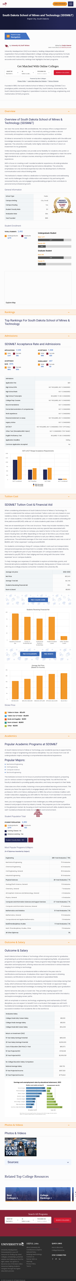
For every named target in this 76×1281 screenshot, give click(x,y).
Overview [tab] (38, 111)
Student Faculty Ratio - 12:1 (15, 838)
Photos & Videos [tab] (38, 1123)
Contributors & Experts (34, 1248)
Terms (29, 1264)
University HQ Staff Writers (20, 46)
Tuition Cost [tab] (38, 496)
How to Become (57, 1245)
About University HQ (33, 1245)
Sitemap (29, 1259)
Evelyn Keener (66, 46)
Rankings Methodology (34, 1252)
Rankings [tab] (38, 312)
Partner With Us (32, 1257)
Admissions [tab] (38, 335)
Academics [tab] (38, 734)
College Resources (58, 1248)
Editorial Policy (31, 1250)
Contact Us (30, 1255)
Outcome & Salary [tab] (38, 940)
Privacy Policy (31, 1262)
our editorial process (65, 47)
